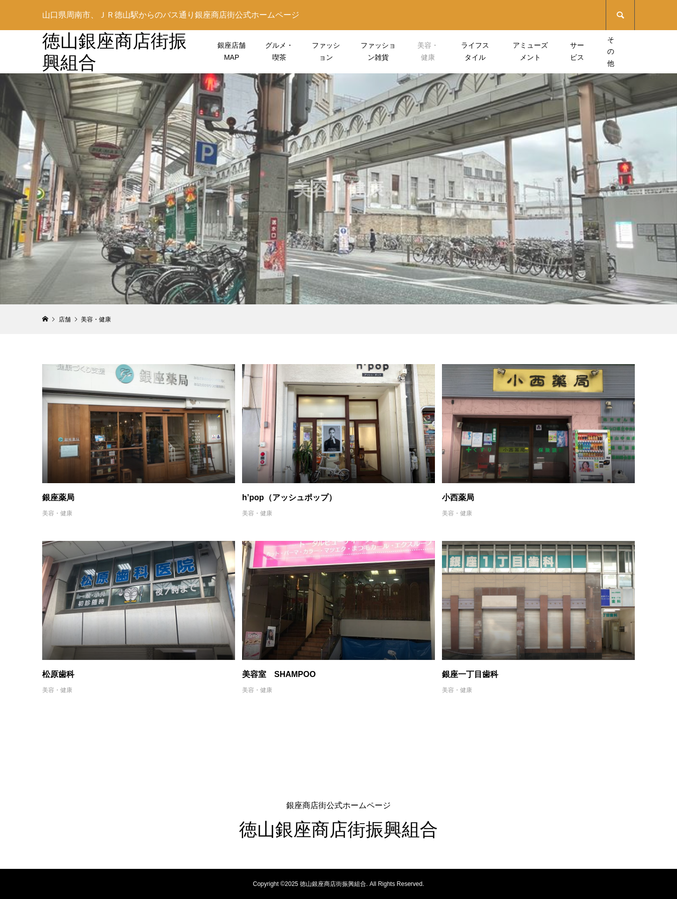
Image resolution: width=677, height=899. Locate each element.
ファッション (326, 51)
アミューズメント (530, 51)
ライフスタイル (475, 51)
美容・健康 (427, 51)
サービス (577, 51)
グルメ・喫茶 (279, 51)
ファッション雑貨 (378, 51)
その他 (610, 52)
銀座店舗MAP (231, 51)
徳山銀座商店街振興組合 (338, 829)
